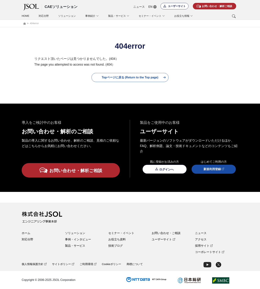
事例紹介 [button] (92, 16)
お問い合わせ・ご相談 (166, 233)
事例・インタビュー (78, 239)
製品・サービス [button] (118, 16)
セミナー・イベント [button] (152, 16)
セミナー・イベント (121, 233)
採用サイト (204, 245)
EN (152, 7)
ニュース (139, 6)
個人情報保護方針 (34, 264)
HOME (25, 15)
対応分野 (44, 15)
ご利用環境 (88, 264)
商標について (135, 264)
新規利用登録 (213, 169)
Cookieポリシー (111, 264)
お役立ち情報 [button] (183, 16)
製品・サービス (75, 245)
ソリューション (67, 15)
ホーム (26, 233)
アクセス (201, 239)
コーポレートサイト (209, 252)
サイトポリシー (63, 264)
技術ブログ (115, 245)
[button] (219, 16)
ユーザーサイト (163, 239)
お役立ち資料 (117, 239)
